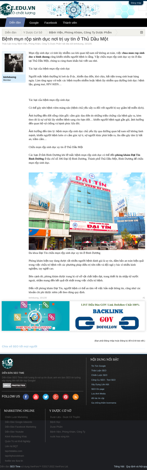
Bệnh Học (55, 422)
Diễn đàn (15, 22)
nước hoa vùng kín (59, 436)
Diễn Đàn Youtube (14, 431)
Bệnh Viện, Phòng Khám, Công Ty (67, 431)
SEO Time (15, 466)
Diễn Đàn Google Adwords (18, 422)
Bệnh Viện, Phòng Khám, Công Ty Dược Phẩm (39, 44)
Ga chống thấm (98, 403)
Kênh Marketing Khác (16, 436)
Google (34, 22)
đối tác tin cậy (97, 398)
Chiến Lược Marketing (16, 417)
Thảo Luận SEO (98, 370)
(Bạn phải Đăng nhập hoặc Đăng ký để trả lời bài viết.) (120, 341)
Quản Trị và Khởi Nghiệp (17, 441)
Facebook (50, 22)
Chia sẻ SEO (10, 346)
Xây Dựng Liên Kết (100, 384)
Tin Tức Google (98, 366)
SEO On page (98, 389)
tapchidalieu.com (13, 451)
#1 (144, 298)
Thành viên (70, 22)
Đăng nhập (136, 3)
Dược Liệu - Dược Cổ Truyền (65, 417)
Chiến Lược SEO (99, 375)
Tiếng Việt (119, 466)
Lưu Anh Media (98, 393)
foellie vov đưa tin (14, 460)
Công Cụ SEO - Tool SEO (103, 380)
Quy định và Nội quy (136, 466)
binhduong (78, 44)
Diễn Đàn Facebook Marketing (20, 427)
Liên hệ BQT (11, 446)
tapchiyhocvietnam (14, 456)
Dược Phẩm (56, 427)
